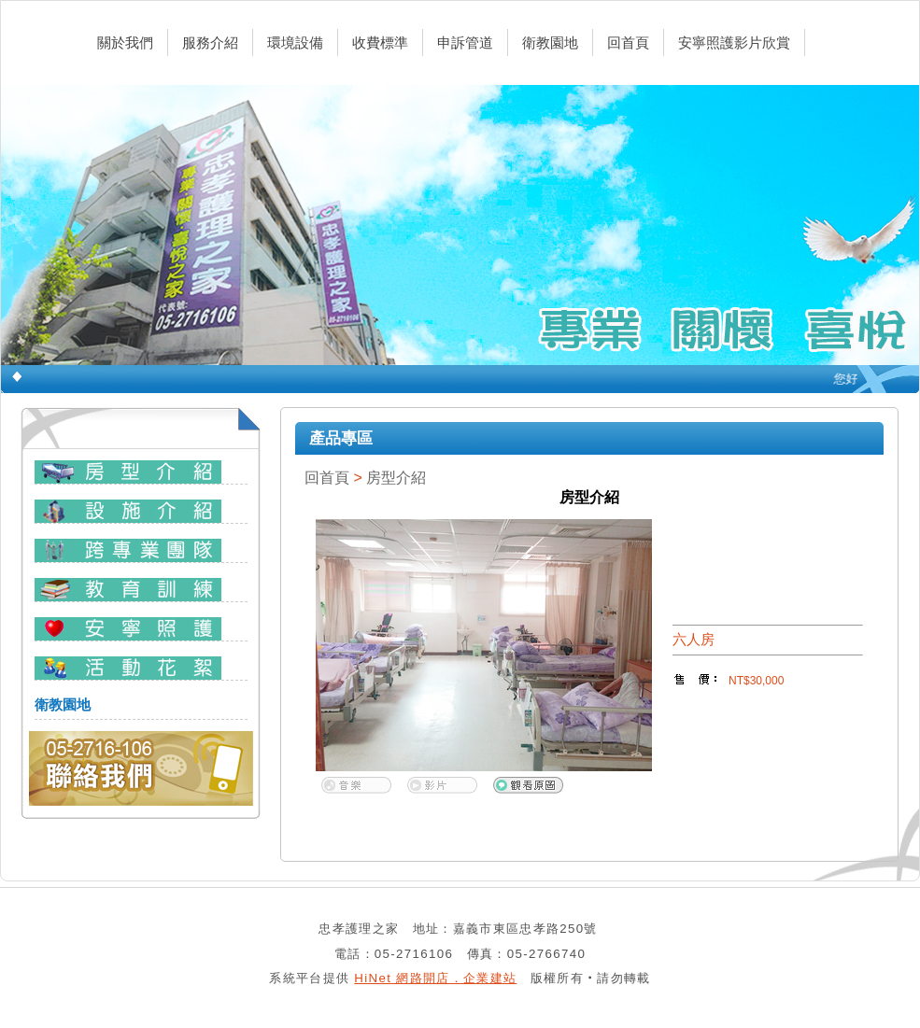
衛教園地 (550, 42)
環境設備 (295, 42)
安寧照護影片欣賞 (734, 42)
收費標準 (380, 42)
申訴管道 (465, 42)
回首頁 (628, 42)
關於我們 (125, 42)
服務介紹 (210, 42)
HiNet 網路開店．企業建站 (435, 978)
